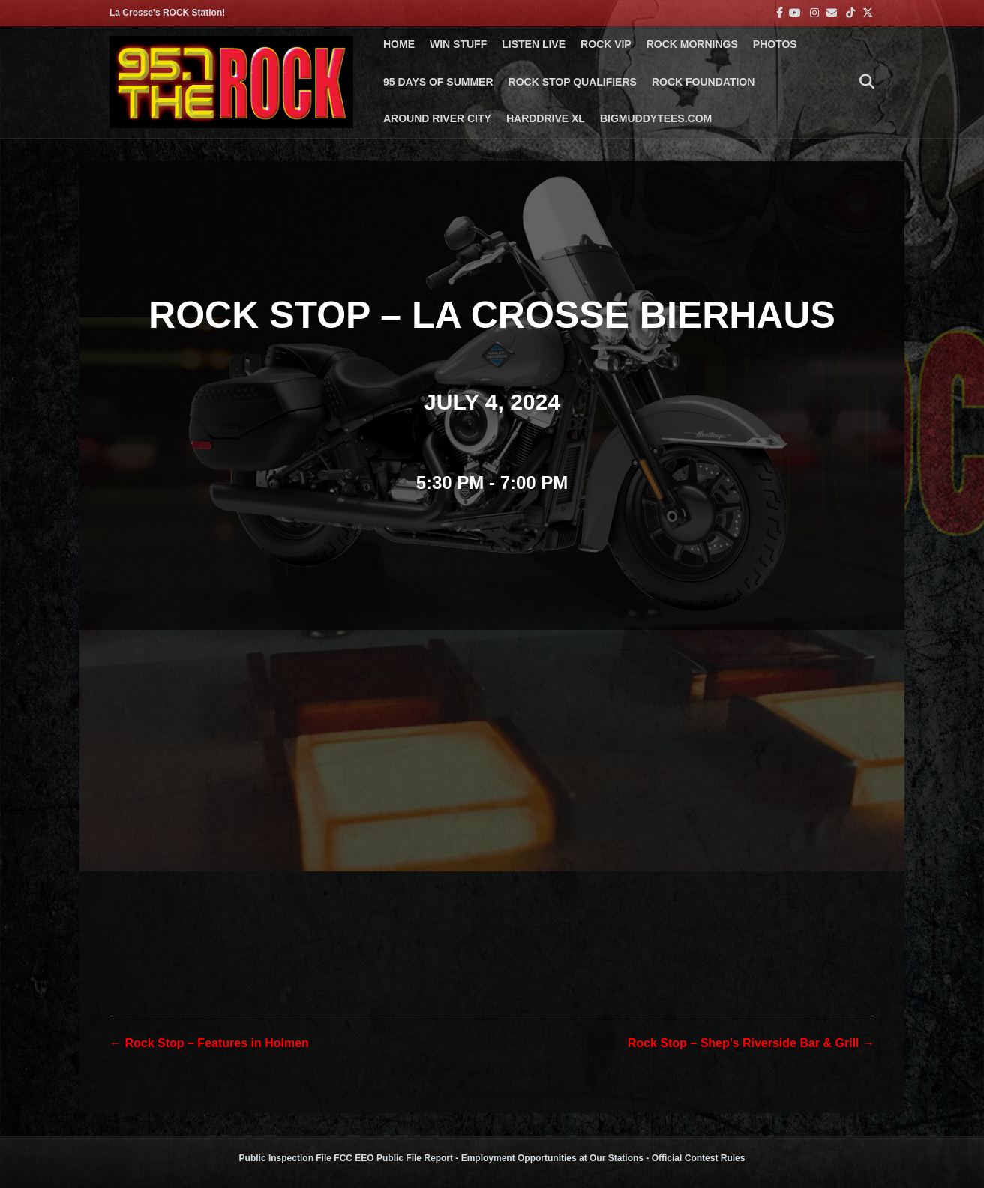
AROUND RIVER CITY (437, 118)
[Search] (863, 81)
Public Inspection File (285, 1158)
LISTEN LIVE (534, 44)
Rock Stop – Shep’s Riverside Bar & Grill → (751, 1042)
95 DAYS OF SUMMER (438, 82)
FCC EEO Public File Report (393, 1158)
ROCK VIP (606, 44)
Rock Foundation (703, 82)
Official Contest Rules (699, 1158)
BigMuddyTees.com (656, 118)
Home (399, 44)
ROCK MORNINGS (692, 44)
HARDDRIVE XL (545, 118)
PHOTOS (775, 44)
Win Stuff (458, 44)
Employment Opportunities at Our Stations (552, 1158)
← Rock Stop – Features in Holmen (209, 1042)
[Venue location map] (492, 791)
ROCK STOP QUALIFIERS (572, 82)
